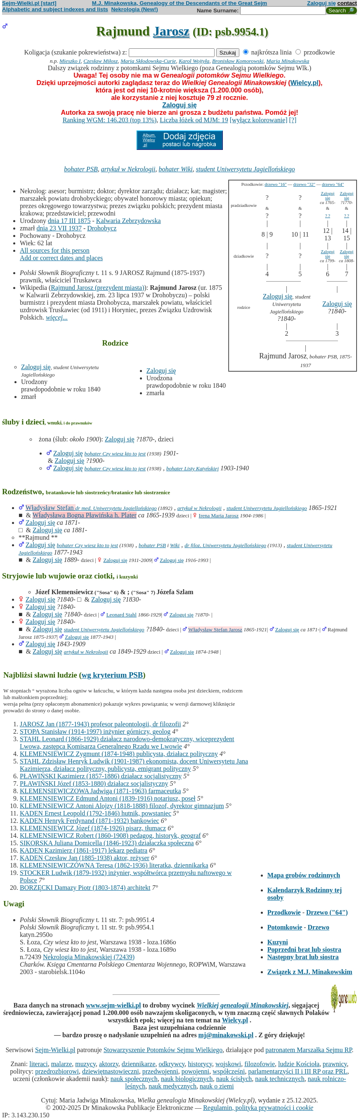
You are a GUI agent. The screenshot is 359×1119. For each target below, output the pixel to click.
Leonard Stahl (121, 615)
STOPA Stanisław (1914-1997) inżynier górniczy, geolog (95, 731)
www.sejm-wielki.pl (113, 1005)
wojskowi (228, 1063)
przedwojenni (160, 1071)
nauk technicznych (280, 1078)
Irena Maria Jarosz (219, 515)
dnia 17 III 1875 (69, 220)
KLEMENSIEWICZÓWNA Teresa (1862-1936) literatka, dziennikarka (114, 865)
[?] (293, 119)
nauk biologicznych (187, 1078)
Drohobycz (101, 228)
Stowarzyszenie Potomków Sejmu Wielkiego (163, 1049)
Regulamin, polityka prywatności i (258, 1107)
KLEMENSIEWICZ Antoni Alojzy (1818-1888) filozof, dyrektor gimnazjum (122, 805)
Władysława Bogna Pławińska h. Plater (85, 515)
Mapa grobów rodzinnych (303, 875)
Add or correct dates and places (61, 257)
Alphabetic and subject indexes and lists (55, 9)
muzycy (85, 1063)
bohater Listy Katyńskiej (192, 468)
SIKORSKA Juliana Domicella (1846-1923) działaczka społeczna (107, 842)
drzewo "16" (275, 184)
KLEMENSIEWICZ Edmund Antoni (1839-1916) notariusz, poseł (108, 798)
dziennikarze (139, 1063)
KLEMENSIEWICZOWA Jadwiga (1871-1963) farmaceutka (100, 790)
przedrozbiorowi (57, 1071)
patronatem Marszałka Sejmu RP (308, 1049)
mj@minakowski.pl (226, 1034)
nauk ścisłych (234, 1078)
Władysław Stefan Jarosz (215, 629)
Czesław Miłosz (100, 61)
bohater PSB (80, 169)
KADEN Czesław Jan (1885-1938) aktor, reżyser (84, 857)
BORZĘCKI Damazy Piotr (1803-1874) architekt (85, 887)
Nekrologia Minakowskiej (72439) (89, 956)
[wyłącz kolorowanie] (259, 119)
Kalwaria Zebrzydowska (128, 220)
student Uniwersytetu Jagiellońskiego (245, 169)
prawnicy (335, 1063)
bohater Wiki (176, 169)
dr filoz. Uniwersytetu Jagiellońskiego (225, 545)
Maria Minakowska (287, 61)
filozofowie (259, 1063)
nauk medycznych (172, 1086)
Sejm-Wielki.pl (55, 1049)
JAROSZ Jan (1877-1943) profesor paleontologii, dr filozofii (100, 724)
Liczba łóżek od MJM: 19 (194, 119)
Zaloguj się (321, 3)
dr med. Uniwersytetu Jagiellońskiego (116, 508)
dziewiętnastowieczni (110, 1071)
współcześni (229, 1071)
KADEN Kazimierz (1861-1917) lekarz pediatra (83, 850)
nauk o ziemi (217, 1086)
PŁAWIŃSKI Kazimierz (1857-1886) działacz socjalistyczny (101, 776)
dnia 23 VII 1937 (58, 228)
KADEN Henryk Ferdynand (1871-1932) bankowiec (89, 820)
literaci (38, 1063)
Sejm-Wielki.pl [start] (29, 3)
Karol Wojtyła (194, 61)
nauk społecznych (134, 1078)
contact (347, 3)
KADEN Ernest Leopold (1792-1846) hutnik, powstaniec (95, 813)
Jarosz (171, 31)
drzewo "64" (333, 184)
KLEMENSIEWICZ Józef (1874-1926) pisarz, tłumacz (93, 828)
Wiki (175, 545)
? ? (327, 215)
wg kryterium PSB (112, 675)
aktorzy (108, 1063)
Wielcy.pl (305, 82)
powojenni (196, 1071)
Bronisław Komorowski (238, 61)
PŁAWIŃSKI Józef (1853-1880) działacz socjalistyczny (94, 783)
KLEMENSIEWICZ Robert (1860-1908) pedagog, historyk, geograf (110, 835)
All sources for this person (55, 250)
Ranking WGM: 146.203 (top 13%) (110, 119)
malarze (61, 1063)
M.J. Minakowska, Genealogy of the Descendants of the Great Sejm (179, 3)
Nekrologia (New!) (134, 9)
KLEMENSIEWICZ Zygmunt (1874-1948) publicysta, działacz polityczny (119, 753)
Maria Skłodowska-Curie (148, 61)
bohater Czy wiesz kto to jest (115, 453)
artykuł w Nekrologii (128, 169)
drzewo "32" (304, 184)
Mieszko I (69, 61)
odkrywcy (172, 1063)
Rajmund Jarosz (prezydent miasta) (97, 287)
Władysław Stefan (51, 507)
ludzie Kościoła (298, 1063)
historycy (200, 1063)
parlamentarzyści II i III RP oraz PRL (297, 1071)
